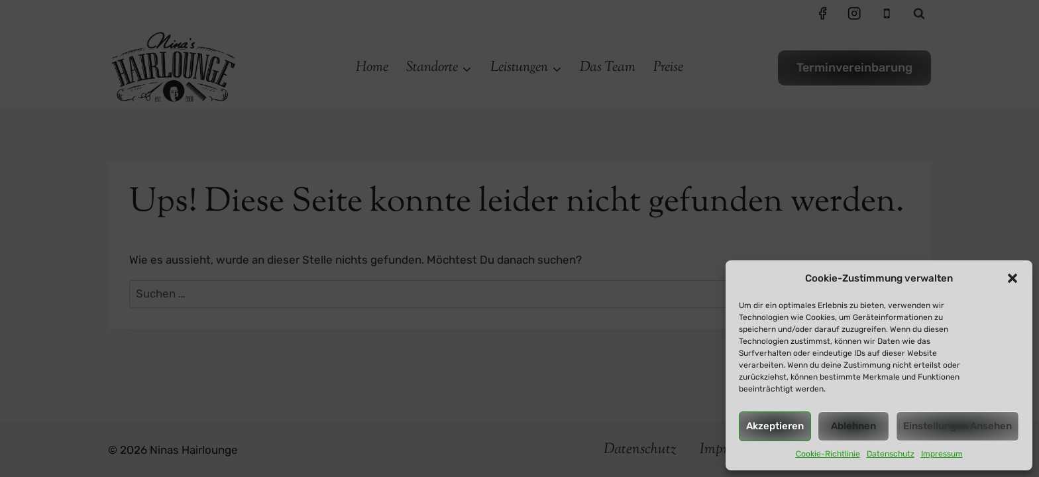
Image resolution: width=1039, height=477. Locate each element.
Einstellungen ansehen (957, 426)
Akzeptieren (775, 426)
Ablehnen (853, 426)
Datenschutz (890, 453)
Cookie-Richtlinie (828, 453)
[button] (1012, 278)
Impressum (942, 453)
